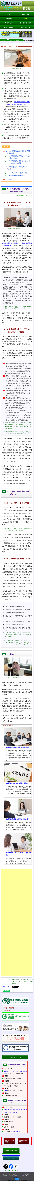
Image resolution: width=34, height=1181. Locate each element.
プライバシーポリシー (14, 1175)
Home (3, 40)
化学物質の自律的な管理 (10, 1150)
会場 (5, 1091)
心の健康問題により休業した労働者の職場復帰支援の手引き (17, 243)
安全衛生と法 (8, 23)
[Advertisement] (16, 922)
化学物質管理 (8, 18)
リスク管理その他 (25, 27)
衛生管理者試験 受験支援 (24, 1141)
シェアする (6, 986)
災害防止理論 (25, 14)
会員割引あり (15, 1132)
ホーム (8, 14)
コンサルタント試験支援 (9, 1141)
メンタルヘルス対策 (15, 40)
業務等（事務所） (8, 27)
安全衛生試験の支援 (25, 23)
